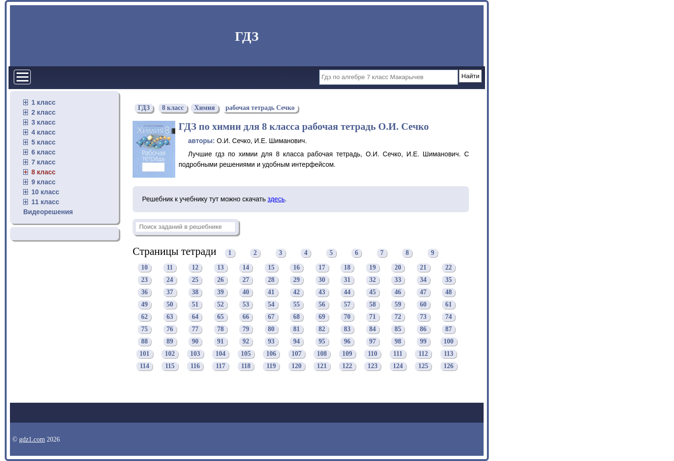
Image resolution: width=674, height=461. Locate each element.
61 (448, 304)
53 (246, 304)
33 (398, 280)
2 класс (43, 112)
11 (170, 267)
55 (296, 304)
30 (322, 280)
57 (347, 304)
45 (372, 292)
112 (423, 354)
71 (372, 317)
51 (195, 304)
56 (322, 304)
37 (170, 292)
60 (423, 304)
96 (347, 341)
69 (322, 317)
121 (322, 366)
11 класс (45, 202)
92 (246, 341)
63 (170, 317)
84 (372, 329)
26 (220, 280)
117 (220, 366)
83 (347, 329)
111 (397, 354)
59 (398, 304)
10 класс (45, 192)
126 (449, 366)
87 (448, 329)
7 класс (43, 162)
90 (195, 341)
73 (423, 317)
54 (271, 304)
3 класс (43, 122)
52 (220, 304)
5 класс (43, 142)
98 (398, 341)
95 (322, 341)
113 (448, 354)
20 (398, 267)
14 (246, 267)
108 (322, 354)
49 (144, 304)
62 (144, 317)
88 (144, 341)
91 (220, 341)
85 (398, 329)
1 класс (43, 102)
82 (322, 329)
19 (372, 267)
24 (170, 280)
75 (144, 329)
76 (170, 329)
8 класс (43, 172)
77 (195, 329)
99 (423, 341)
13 (220, 267)
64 (195, 317)
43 (322, 292)
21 (423, 267)
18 (347, 267)
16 (296, 267)
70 (347, 317)
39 (220, 292)
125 (423, 366)
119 (271, 366)
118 (246, 366)
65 (220, 317)
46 (398, 292)
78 (220, 329)
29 (296, 280)
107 (297, 354)
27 (246, 280)
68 (296, 317)
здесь (276, 199)
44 (347, 292)
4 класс (43, 132)
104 (220, 354)
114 (144, 366)
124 (398, 366)
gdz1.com (32, 439)
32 (372, 280)
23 (144, 280)
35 (448, 280)
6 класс (43, 152)
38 (195, 292)
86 (423, 329)
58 (372, 304)
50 (170, 304)
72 (398, 317)
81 (296, 329)
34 (423, 280)
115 (169, 366)
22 (448, 267)
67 (271, 317)
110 (372, 354)
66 (246, 317)
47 (423, 292)
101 (145, 354)
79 (246, 329)
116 (195, 366)
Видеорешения (48, 212)
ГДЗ (247, 36)
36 (144, 292)
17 (322, 267)
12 (195, 267)
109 (347, 354)
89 (170, 341)
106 (271, 354)
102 (170, 354)
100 (449, 341)
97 (372, 341)
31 (347, 280)
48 (448, 292)
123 (372, 366)
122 (347, 366)
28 (271, 280)
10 (144, 267)
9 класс (43, 182)
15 (271, 267)
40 (246, 292)
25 (195, 280)
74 (448, 317)
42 (296, 292)
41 (271, 292)
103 (195, 354)
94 (296, 341)
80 (271, 329)
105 (246, 354)
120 (297, 366)
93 (271, 341)
